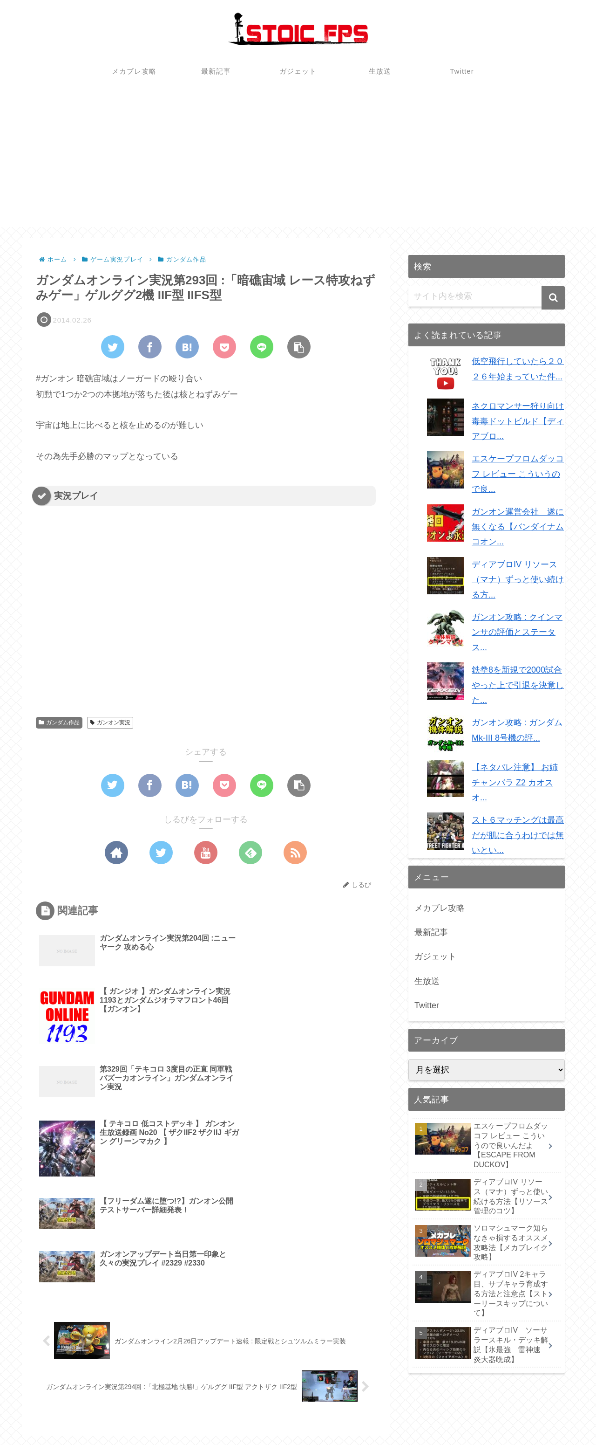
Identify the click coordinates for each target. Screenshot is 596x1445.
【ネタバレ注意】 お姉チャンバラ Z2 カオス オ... (515, 782)
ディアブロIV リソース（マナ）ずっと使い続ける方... (518, 579)
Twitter (426, 1005)
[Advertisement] (298, 161)
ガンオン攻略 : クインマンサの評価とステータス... (517, 632)
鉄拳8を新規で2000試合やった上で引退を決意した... (518, 685)
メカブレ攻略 (439, 908)
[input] (486, 296)
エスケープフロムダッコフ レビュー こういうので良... (518, 474)
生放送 (427, 981)
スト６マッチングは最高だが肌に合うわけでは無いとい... (518, 835)
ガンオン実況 (110, 722)
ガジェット (435, 956)
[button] (553, 298)
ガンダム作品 (59, 722)
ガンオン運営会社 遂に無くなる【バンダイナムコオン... (518, 527)
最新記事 (431, 932)
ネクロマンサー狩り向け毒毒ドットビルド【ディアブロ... (518, 421)
